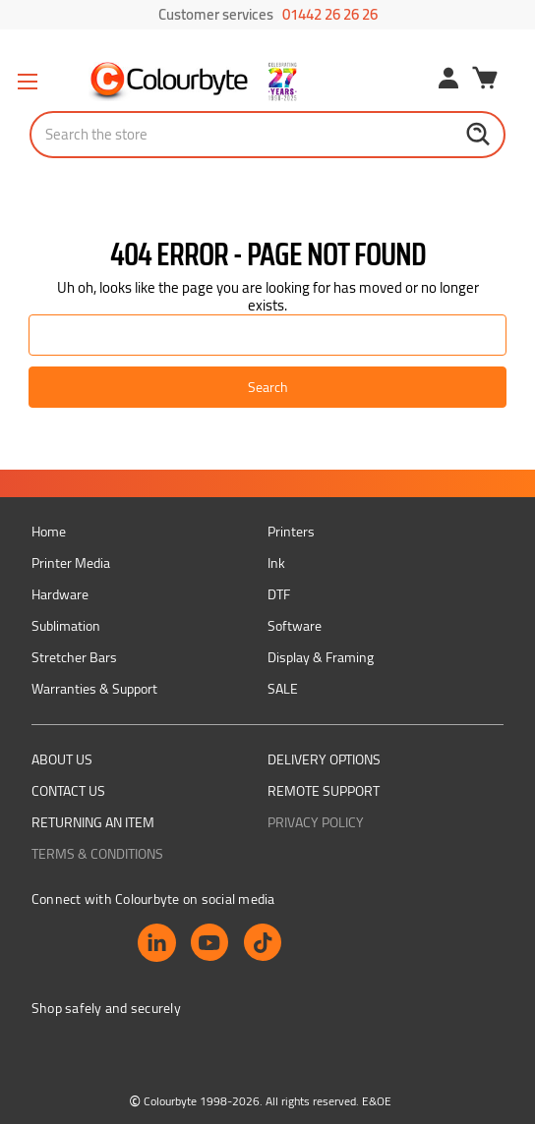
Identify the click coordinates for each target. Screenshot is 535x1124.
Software (295, 626)
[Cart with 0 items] (484, 80)
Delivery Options (324, 759)
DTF (279, 594)
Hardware (60, 594)
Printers (291, 531)
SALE (283, 689)
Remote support (324, 791)
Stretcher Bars (74, 657)
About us (61, 759)
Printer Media (70, 563)
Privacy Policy (316, 822)
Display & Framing (321, 657)
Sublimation (65, 626)
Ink (276, 563)
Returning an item (92, 822)
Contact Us (68, 791)
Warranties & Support (94, 689)
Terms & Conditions (97, 854)
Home (48, 531)
